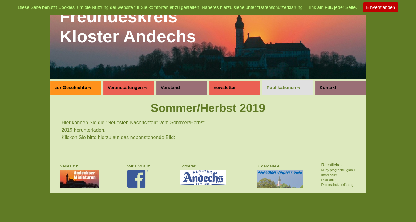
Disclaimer (329, 180)
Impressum (329, 175)
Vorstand (170, 87)
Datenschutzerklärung (337, 185)
